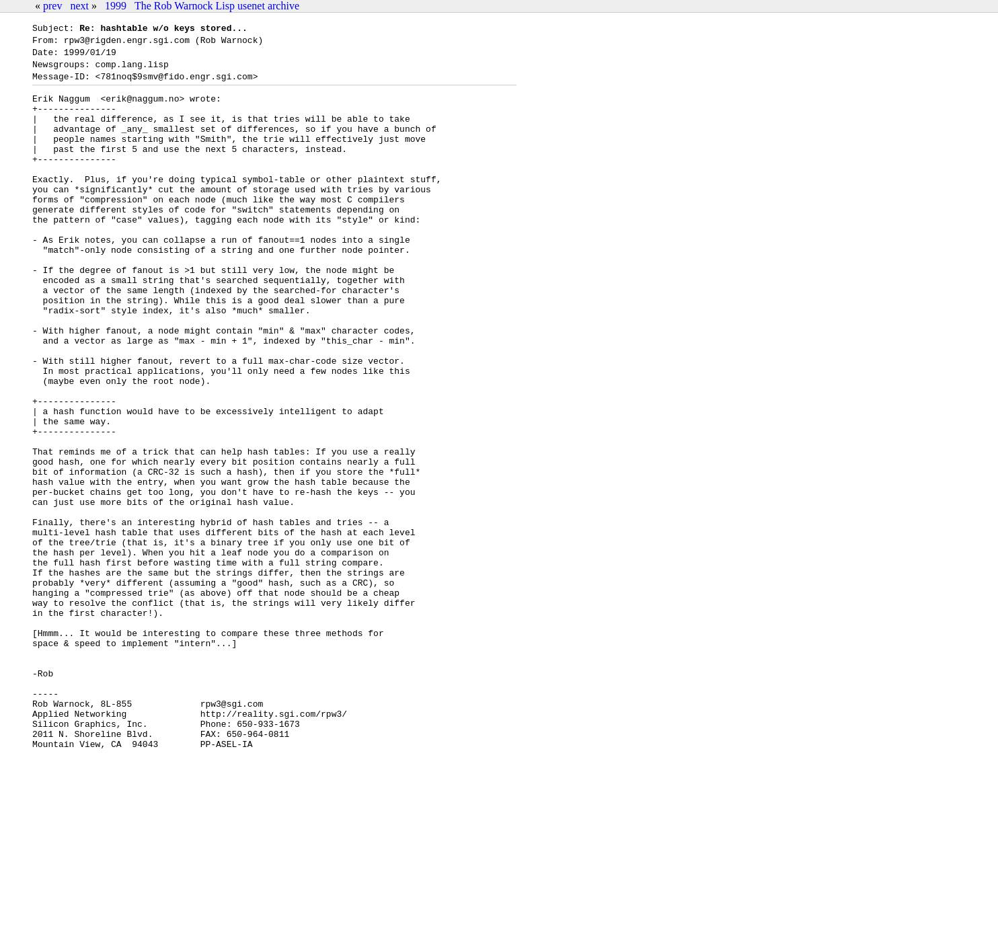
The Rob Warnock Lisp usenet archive (217, 5)
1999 (115, 5)
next (79, 5)
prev (52, 5)
